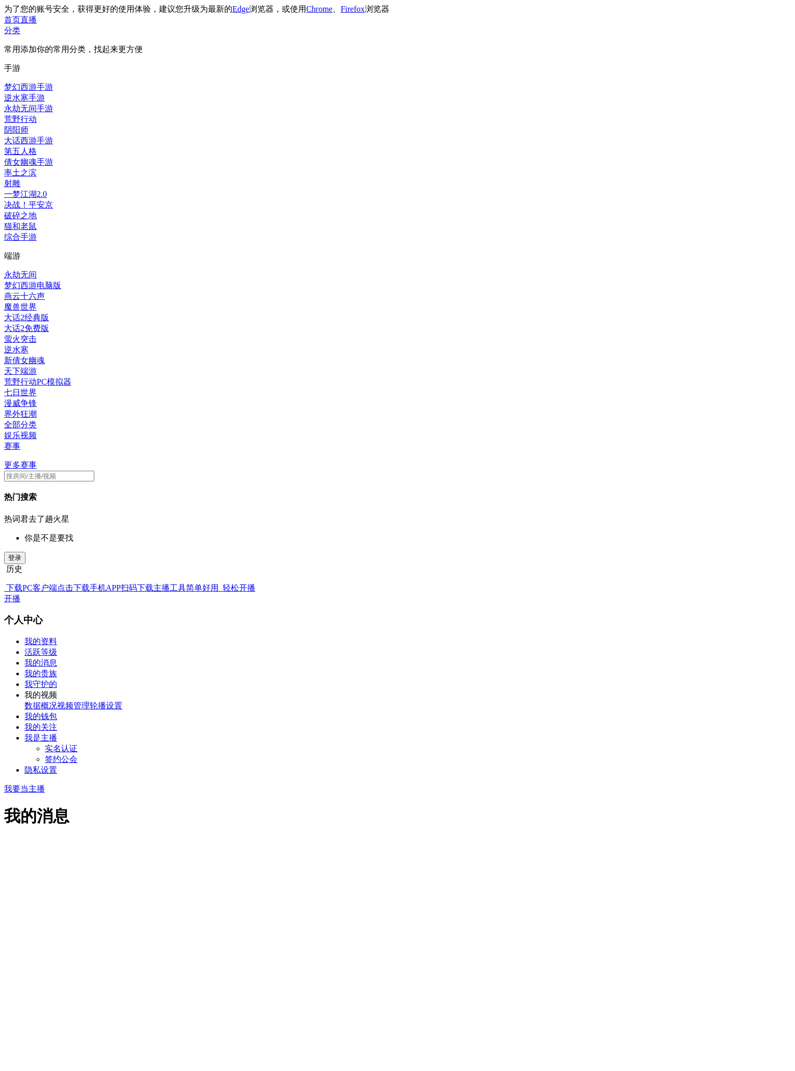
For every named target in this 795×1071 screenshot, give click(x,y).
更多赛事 (20, 465)
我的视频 (40, 695)
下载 (13, 587)
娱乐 (12, 435)
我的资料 (40, 641)
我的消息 (40, 662)
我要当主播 (24, 788)
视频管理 (73, 705)
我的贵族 (40, 673)
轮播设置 (106, 705)
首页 (12, 19)
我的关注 (40, 727)
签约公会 (61, 759)
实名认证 (61, 748)
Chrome (319, 9)
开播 (12, 598)
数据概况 (40, 705)
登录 (14, 558)
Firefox (352, 9)
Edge (240, 9)
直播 (28, 19)
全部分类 (20, 424)
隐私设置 (40, 770)
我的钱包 (40, 716)
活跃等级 (40, 652)
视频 (28, 435)
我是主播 (40, 737)
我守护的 (40, 684)
